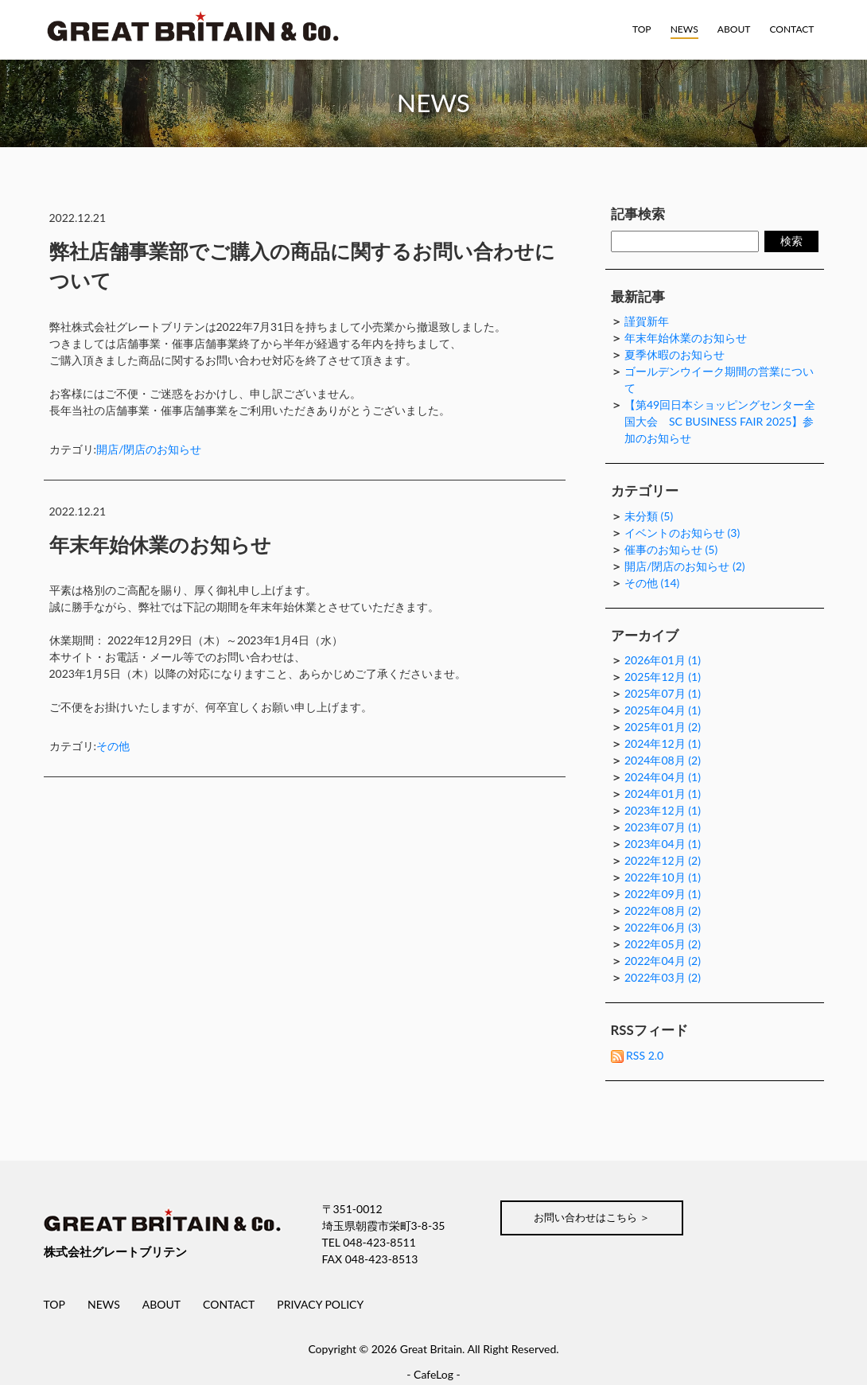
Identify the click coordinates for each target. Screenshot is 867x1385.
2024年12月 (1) (662, 743)
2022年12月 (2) (662, 860)
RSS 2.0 (637, 1055)
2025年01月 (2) (662, 726)
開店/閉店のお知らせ (148, 448)
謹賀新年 (646, 321)
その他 (113, 746)
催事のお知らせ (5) (670, 549)
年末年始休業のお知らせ (160, 543)
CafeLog (433, 1374)
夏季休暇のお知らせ (674, 354)
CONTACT (792, 29)
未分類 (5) (648, 516)
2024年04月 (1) (662, 777)
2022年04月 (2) (662, 960)
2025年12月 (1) (662, 676)
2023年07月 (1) (662, 827)
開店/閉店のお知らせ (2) (684, 566)
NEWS (686, 29)
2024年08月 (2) (662, 760)
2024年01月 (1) (662, 793)
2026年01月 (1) (662, 660)
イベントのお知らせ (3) (682, 532)
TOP (644, 29)
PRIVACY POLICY (320, 1304)
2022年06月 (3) (662, 927)
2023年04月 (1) (662, 843)
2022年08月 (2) (662, 910)
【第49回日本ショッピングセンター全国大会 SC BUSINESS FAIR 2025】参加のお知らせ (719, 421)
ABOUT (734, 29)
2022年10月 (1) (662, 877)
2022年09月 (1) (662, 894)
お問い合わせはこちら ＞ (598, 1218)
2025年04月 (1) (662, 710)
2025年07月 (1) (662, 693)
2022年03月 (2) (662, 977)
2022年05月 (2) (662, 944)
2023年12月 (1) (662, 810)
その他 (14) (651, 582)
